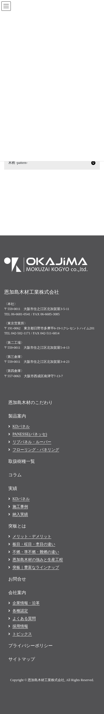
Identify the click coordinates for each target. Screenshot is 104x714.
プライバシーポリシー (30, 645)
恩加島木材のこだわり (30, 402)
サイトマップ (21, 659)
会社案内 (17, 592)
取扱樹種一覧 (21, 461)
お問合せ (17, 579)
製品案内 (17, 416)
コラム (15, 475)
